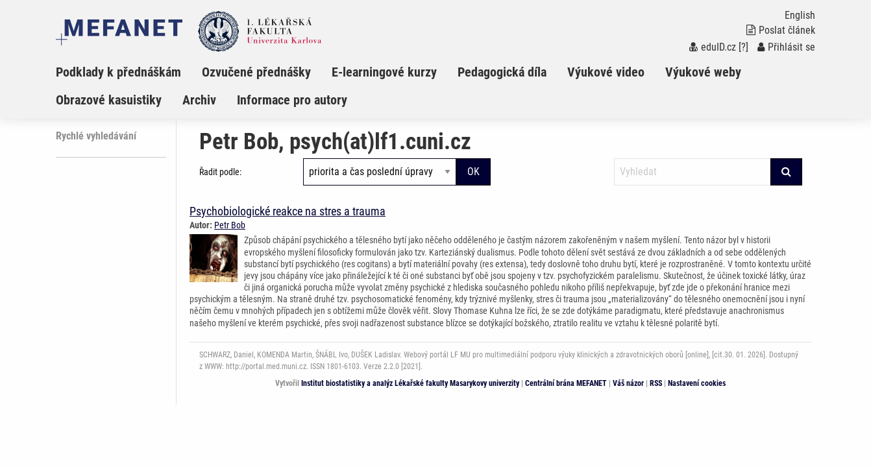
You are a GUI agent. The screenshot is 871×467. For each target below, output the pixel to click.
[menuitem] (129, 72)
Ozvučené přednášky (256, 72)
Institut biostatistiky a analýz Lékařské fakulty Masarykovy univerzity (410, 383)
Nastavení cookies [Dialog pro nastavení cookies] (697, 383)
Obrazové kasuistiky (109, 100)
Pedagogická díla (502, 72)
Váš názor (628, 383)
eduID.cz (712, 47)
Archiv (199, 100)
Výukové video (605, 72)
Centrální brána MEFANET (566, 383)
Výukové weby (703, 72)
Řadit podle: (220, 172)
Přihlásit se (786, 47)
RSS (656, 383)
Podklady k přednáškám (118, 72)
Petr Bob (229, 225)
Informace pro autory (292, 100)
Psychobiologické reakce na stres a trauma (288, 211)
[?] (743, 47)
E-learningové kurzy (384, 72)
